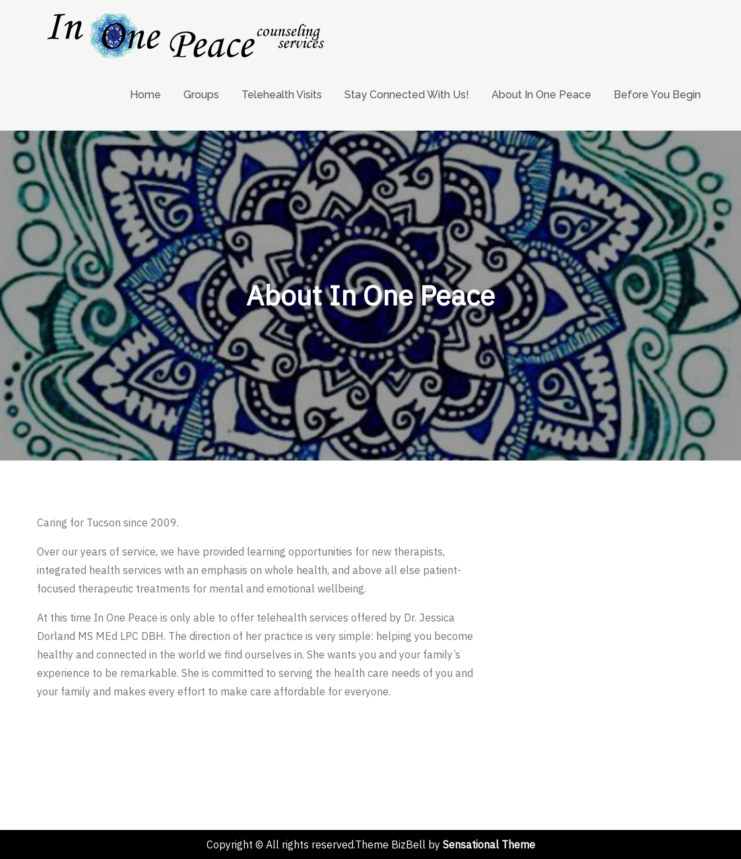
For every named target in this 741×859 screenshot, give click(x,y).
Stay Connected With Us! (406, 94)
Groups (201, 94)
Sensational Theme (489, 844)
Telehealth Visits (282, 94)
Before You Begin (657, 94)
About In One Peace (541, 94)
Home (145, 94)
